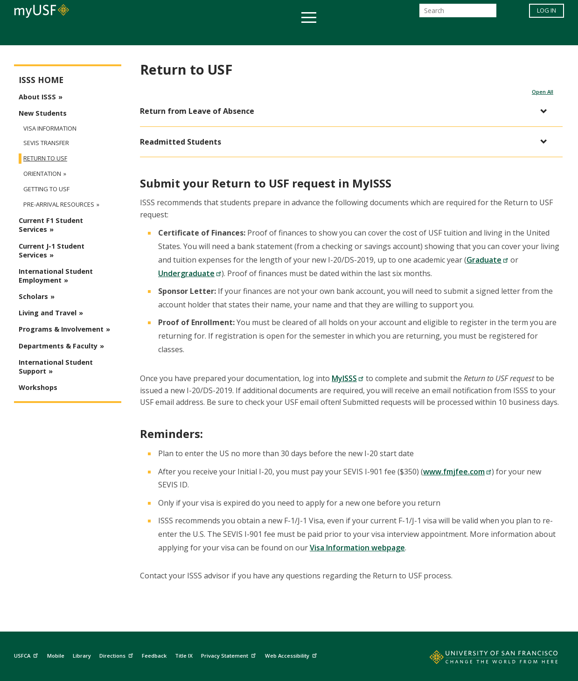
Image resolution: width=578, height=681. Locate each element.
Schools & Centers (454, 34)
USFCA (27, 654)
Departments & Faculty (58, 345)
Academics (108, 34)
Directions (117, 654)
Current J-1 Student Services (51, 250)
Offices (388, 34)
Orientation (42, 174)
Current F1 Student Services (51, 225)
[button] (346, 111)
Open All (542, 91)
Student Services (177, 34)
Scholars (33, 296)
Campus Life (335, 34)
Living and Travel (48, 312)
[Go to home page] (483, 659)
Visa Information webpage (357, 547)
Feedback (154, 655)
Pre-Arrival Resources (58, 204)
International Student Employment (56, 276)
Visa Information (50, 128)
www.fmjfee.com (457, 471)
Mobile (55, 655)
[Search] (457, 13)
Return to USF (45, 158)
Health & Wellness (261, 34)
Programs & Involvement (61, 329)
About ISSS (37, 96)
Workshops (38, 387)
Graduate (487, 260)
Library (82, 655)
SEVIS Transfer (46, 143)
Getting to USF (46, 189)
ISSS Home (41, 80)
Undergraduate (190, 273)
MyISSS (348, 378)
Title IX (184, 655)
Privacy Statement (229, 654)
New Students (43, 113)
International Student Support (56, 366)
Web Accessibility (292, 654)
